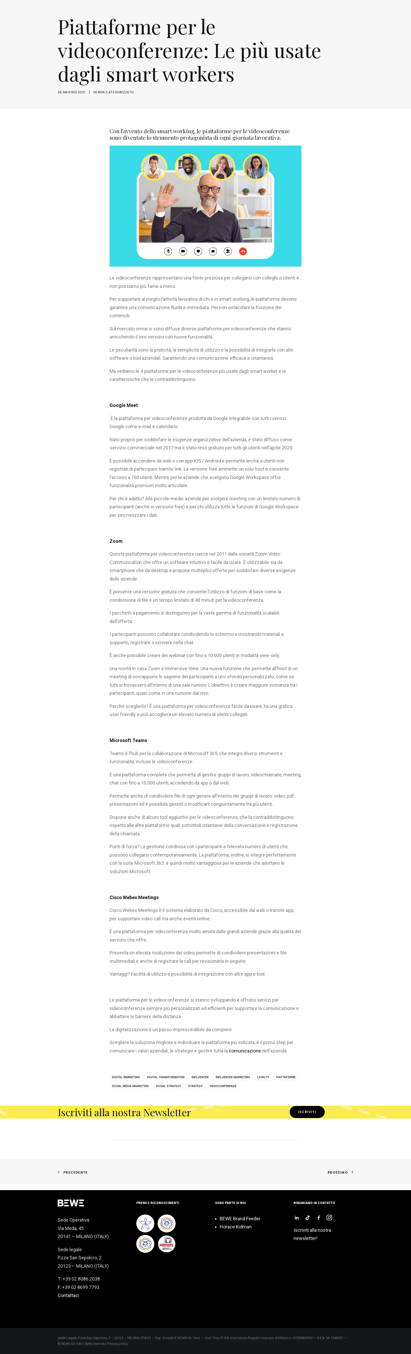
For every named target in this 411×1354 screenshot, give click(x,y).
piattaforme (286, 1077)
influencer (200, 1077)
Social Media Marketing (130, 1086)
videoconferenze (223, 1086)
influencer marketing (233, 1077)
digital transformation (166, 1077)
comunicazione (245, 1051)
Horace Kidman (236, 1226)
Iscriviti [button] (307, 1112)
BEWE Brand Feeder (240, 1218)
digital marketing (126, 1077)
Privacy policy (117, 1344)
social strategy (168, 1086)
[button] (297, 1218)
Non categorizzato (116, 92)
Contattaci (68, 1295)
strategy (195, 1086)
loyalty (263, 1077)
